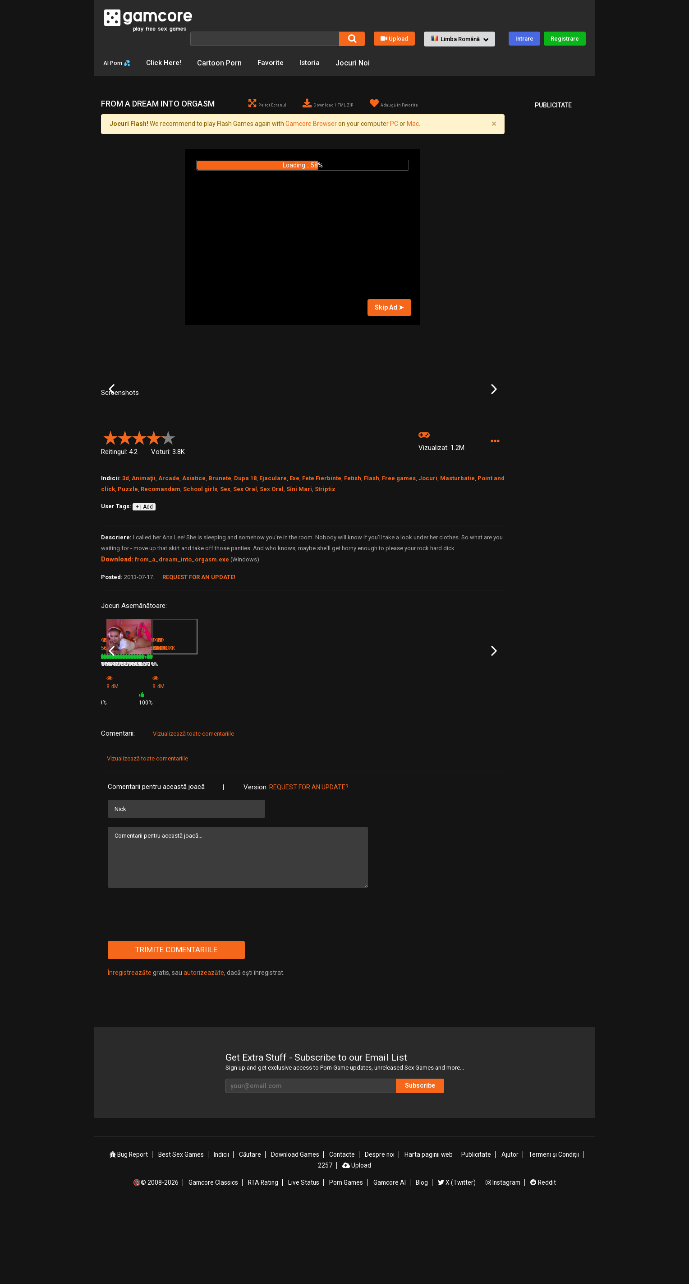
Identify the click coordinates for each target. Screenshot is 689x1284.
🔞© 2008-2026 (156, 1258)
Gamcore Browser (311, 136)
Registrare (565, 38)
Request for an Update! (198, 663)
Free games (399, 564)
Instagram (502, 1258)
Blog (421, 1258)
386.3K (453, 777)
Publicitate (476, 1231)
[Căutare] (264, 38)
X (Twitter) (456, 1258)
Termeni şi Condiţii (553, 1231)
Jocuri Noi (362, 62)
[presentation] (176, 991)
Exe (294, 564)
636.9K (182, 777)
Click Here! (171, 62)
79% (225, 777)
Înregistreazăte (130, 1049)
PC (394, 136)
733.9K (317, 777)
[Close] (493, 136)
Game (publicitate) (259, 768)
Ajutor (509, 1231)
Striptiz (325, 575)
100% (290, 780)
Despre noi (380, 1231)
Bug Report (129, 1231)
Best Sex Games (181, 1231)
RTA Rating (263, 1258)
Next (494, 438)
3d (125, 564)
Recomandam (160, 575)
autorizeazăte (204, 1049)
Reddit (542, 1258)
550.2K (385, 777)
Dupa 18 (245, 564)
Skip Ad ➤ (389, 320)
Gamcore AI (389, 1258)
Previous (111, 438)
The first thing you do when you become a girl (469, 765)
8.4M (247, 780)
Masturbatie (457, 564)
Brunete (219, 564)
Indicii (222, 1231)
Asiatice (194, 564)
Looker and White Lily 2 (129, 765)
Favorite (279, 62)
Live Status (304, 1258)
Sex (225, 575)
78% (157, 777)
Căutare (250, 1231)
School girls (200, 575)
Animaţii (144, 564)
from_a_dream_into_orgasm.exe (182, 645)
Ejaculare (273, 564)
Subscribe (430, 1162)
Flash (371, 564)
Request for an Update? (309, 864)
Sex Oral (245, 575)
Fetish (352, 564)
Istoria (319, 62)
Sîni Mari (299, 575)
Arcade (168, 564)
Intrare (524, 38)
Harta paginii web (429, 1231)
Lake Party (317, 765)
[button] (459, 38)
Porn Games (346, 1258)
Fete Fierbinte (321, 564)
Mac (413, 136)
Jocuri (427, 564)
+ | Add (144, 592)
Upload (394, 38)
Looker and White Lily (195, 765)
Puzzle (128, 575)
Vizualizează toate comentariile (193, 810)
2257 (325, 1241)
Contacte (343, 1231)
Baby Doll (383, 765)
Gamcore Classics (213, 1258)
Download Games (296, 1231)
